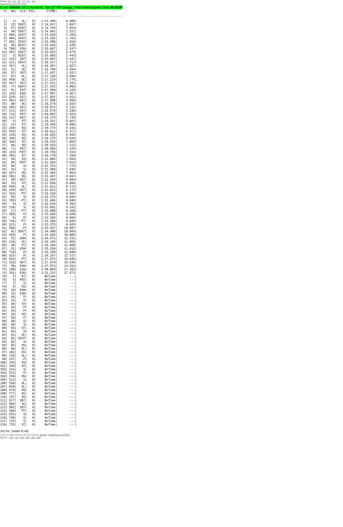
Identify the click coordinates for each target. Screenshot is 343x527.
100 (8, 1)
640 (33, 1)
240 (18, 1)
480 (28, 1)
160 (13, 1)
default (43, 522)
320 (23, 1)
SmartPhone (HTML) (59, 522)
